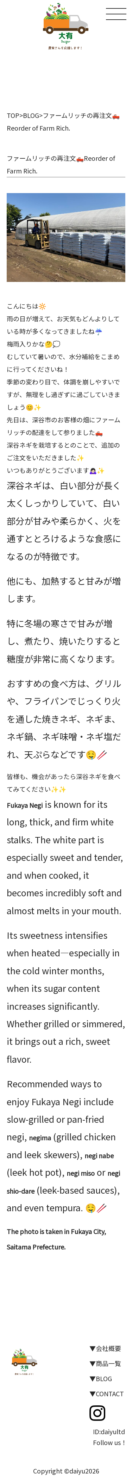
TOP (13, 115)
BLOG (31, 115)
